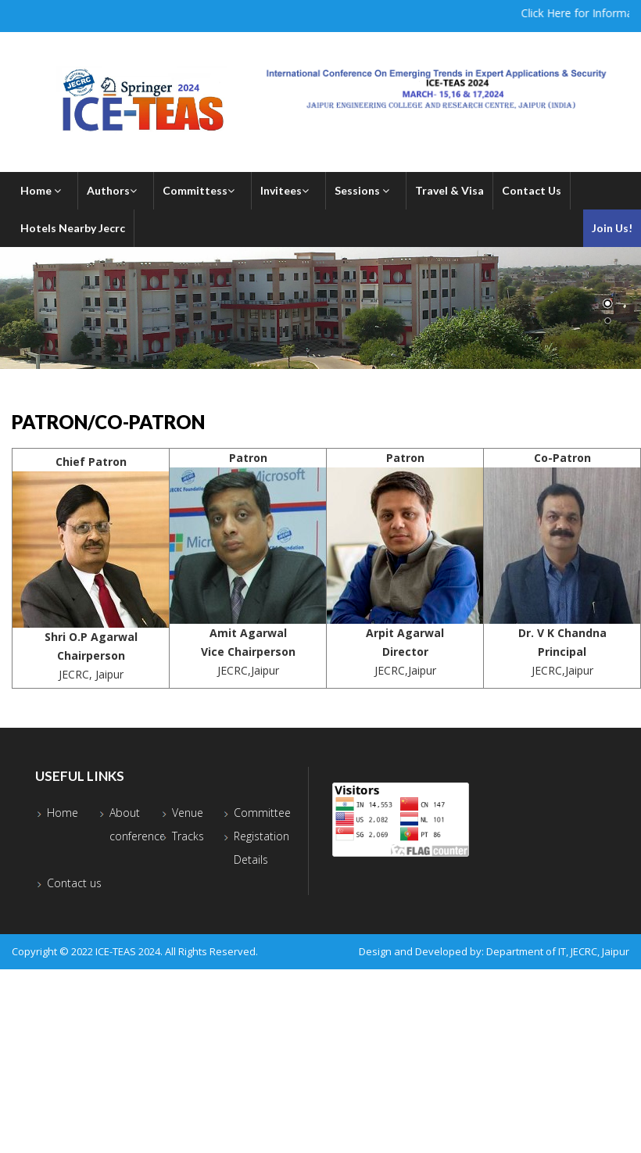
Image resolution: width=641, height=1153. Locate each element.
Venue (187, 812)
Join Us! (612, 228)
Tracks (188, 836)
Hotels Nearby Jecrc (72, 228)
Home (44, 190)
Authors (116, 190)
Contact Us (531, 190)
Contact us (74, 882)
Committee (262, 812)
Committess (202, 190)
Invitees (288, 190)
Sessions (366, 190)
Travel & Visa (449, 190)
